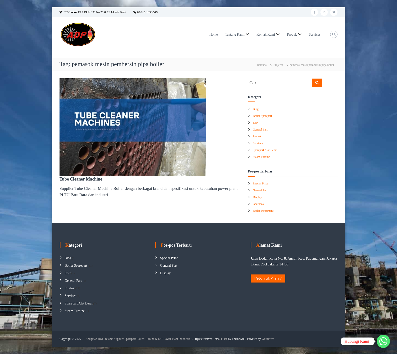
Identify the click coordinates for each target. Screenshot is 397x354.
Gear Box (258, 204)
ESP (255, 122)
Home (213, 34)
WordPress (267, 339)
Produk (292, 34)
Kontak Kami (266, 34)
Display (257, 197)
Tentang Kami (235, 34)
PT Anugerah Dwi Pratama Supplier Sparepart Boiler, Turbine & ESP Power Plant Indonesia (136, 339)
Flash (224, 339)
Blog (255, 109)
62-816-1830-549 (145, 12)
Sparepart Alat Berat (265, 150)
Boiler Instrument (263, 210)
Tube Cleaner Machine (81, 179)
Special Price (260, 183)
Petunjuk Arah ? (268, 278)
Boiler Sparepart (262, 116)
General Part (260, 129)
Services (314, 34)
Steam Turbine (261, 157)
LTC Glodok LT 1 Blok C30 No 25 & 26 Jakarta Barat (93, 12)
